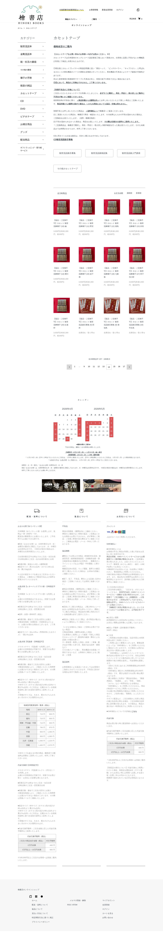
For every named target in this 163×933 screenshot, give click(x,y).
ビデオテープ (27, 121)
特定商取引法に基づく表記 (83, 909)
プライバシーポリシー (81, 914)
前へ (70, 370)
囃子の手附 (26, 82)
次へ (128, 370)
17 (123, 370)
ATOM (112, 896)
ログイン (120, 10)
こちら (134, 714)
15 (114, 370)
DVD (22, 113)
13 (104, 370)
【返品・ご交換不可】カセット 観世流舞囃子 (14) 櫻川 (60, 275)
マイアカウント (139, 892)
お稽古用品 (26, 128)
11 (94, 370)
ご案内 (94, 19)
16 (119, 370)
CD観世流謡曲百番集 (63, 143)
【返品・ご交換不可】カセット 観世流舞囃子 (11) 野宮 (86, 227)
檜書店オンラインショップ (28, 892)
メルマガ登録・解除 (113, 892)
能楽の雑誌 (26, 90)
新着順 (138, 197)
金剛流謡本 (26, 58)
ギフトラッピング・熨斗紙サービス (29, 156)
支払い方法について (80, 905)
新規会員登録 (107, 10)
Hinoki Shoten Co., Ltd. (82, 928)
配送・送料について (80, 896)
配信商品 (25, 144)
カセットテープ (31, 32)
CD (22, 105)
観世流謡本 (26, 50)
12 (99, 370)
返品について (77, 901)
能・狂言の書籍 (28, 65)
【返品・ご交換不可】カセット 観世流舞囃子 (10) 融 (60, 227)
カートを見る (138, 905)
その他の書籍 (27, 74)
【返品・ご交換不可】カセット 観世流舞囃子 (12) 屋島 (111, 227)
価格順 (129, 197)
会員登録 (136, 896)
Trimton (94, 928)
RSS (107, 896)
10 (90, 370)
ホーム (20, 32)
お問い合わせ (138, 909)
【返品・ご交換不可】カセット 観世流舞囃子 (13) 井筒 (136, 227)
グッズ (23, 136)
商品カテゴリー (71, 19)
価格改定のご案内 (62, 50)
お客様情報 (93, 10)
